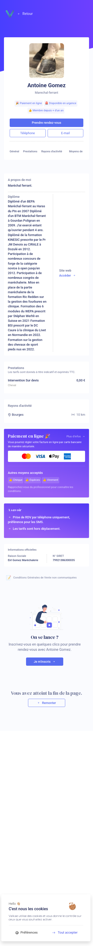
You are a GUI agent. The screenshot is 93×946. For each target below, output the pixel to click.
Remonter (46, 703)
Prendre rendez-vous (46, 122)
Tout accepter (63, 932)
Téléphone (27, 133)
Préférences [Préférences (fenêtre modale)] (26, 932)
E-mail (65, 133)
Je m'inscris (45, 661)
